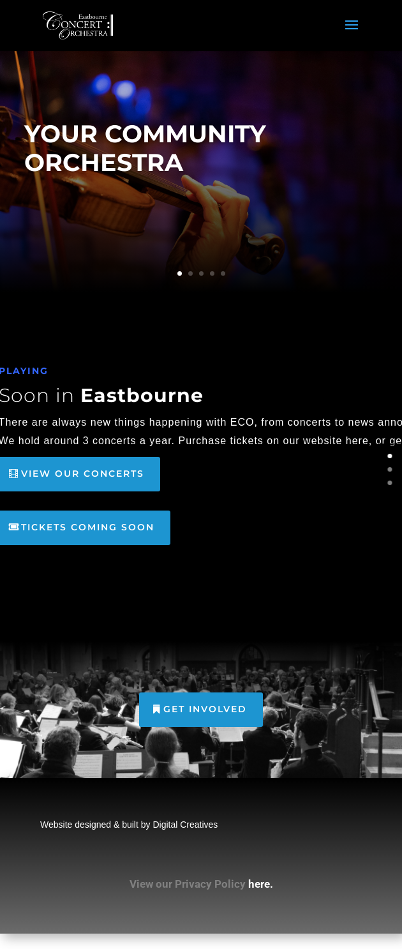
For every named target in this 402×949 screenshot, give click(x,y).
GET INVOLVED (205, 709)
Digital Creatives (185, 824)
